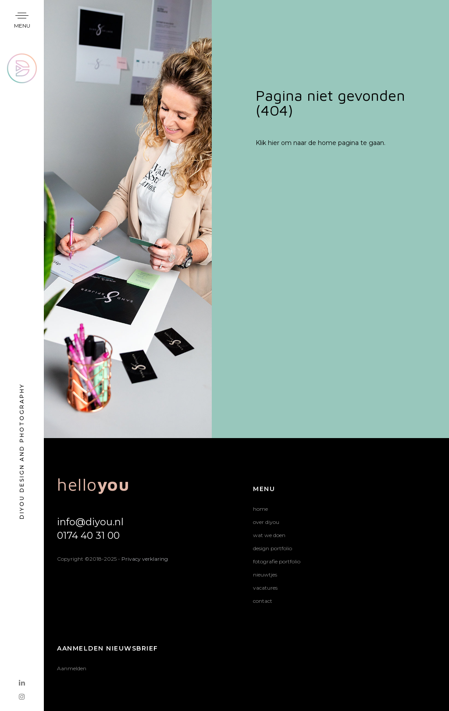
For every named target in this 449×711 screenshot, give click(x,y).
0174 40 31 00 (88, 535)
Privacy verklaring (144, 558)
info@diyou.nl (90, 522)
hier (273, 143)
